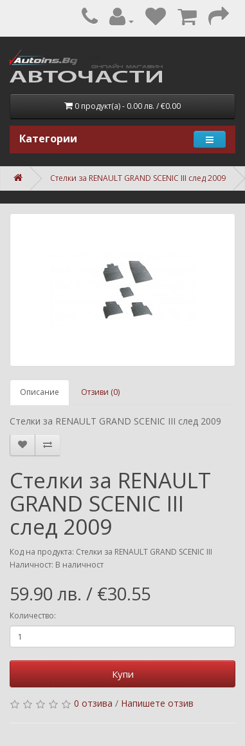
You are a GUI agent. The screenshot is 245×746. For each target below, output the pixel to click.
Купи (123, 673)
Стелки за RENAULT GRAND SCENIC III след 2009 (138, 178)
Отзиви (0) (100, 392)
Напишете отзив (157, 703)
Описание (39, 392)
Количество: (33, 615)
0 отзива (93, 703)
